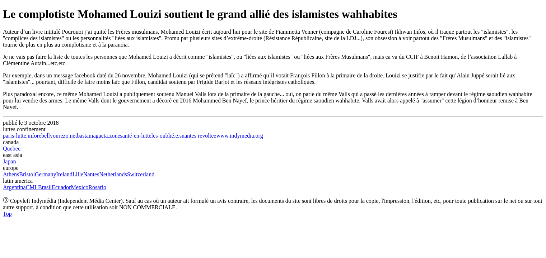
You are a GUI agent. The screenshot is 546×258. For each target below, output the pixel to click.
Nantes (91, 174)
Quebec (11, 148)
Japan (9, 161)
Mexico (79, 187)
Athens (11, 174)
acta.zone (109, 136)
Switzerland (140, 174)
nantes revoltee (199, 136)
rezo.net (68, 136)
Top (7, 214)
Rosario (97, 187)
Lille (78, 174)
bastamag (87, 136)
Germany (45, 174)
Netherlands (113, 174)
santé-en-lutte (135, 136)
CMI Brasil (39, 187)
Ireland (64, 174)
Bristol (27, 174)
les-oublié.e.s (166, 136)
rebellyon (48, 136)
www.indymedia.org (239, 136)
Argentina (14, 187)
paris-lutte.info (20, 136)
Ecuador (61, 187)
